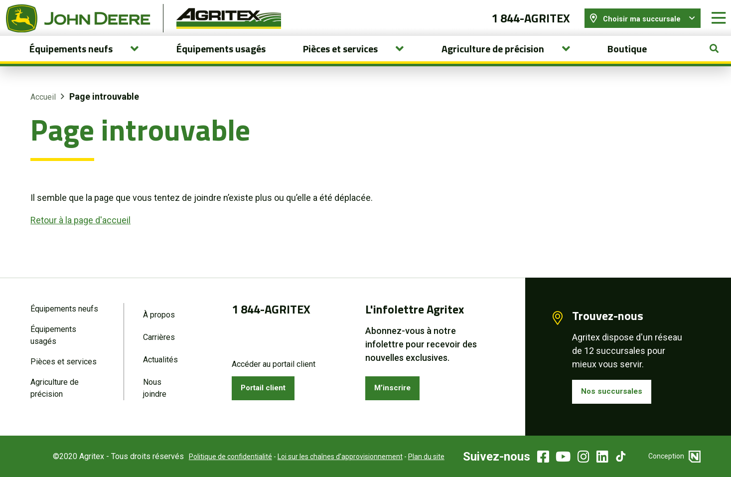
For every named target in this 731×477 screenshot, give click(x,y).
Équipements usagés (221, 60)
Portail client (268, 386)
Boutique (627, 60)
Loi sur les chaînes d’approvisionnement (326, 457)
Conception (674, 456)
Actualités (160, 358)
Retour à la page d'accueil (80, 232)
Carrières (159, 335)
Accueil (43, 109)
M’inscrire (396, 386)
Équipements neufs (64, 306)
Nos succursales (616, 390)
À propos (159, 312)
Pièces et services (63, 360)
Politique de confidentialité (217, 457)
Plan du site (413, 457)
